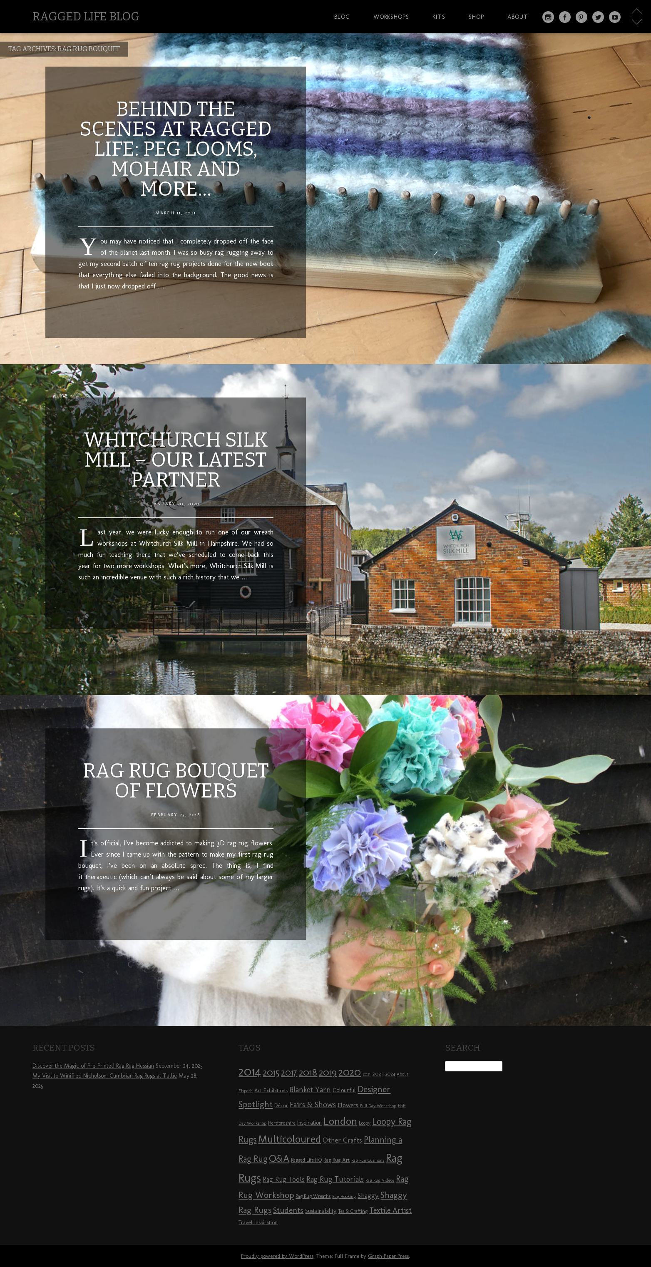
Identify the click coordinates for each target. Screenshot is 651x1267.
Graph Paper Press (388, 1256)
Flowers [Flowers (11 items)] (348, 1105)
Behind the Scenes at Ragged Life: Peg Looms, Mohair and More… (176, 149)
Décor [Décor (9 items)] (281, 1105)
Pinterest (581, 17)
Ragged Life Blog (85, 16)
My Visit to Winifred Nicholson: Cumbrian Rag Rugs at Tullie (104, 1075)
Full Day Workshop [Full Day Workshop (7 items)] (378, 1105)
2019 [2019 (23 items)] (328, 1072)
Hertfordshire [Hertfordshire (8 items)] (282, 1123)
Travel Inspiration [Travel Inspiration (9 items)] (258, 1222)
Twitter (598, 17)
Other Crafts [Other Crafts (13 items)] (342, 1140)
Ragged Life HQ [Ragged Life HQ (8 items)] (306, 1160)
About (517, 16)
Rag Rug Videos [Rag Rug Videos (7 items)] (379, 1180)
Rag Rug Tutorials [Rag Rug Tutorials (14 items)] (335, 1179)
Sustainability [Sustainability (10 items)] (320, 1211)
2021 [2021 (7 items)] (366, 1074)
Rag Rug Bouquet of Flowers (176, 781)
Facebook (565, 17)
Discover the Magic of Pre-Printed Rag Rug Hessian (93, 1065)
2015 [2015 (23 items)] (271, 1072)
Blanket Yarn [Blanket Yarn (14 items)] (310, 1089)
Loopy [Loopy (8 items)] (364, 1123)
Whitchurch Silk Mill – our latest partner (176, 460)
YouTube (615, 17)
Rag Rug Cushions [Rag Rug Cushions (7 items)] (367, 1160)
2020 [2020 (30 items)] (349, 1071)
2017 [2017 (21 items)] (289, 1072)
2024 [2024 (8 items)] (390, 1074)
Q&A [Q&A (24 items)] (279, 1158)
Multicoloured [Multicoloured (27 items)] (289, 1139)
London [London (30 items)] (340, 1121)
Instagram (548, 17)
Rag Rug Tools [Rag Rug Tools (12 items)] (284, 1179)
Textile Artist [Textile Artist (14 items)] (390, 1210)
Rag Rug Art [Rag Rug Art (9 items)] (336, 1159)
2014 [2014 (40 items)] (250, 1071)
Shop (476, 16)
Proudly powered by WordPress (277, 1256)
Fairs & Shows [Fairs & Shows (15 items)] (313, 1104)
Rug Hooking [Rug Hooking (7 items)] (344, 1196)
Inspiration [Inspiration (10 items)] (309, 1122)
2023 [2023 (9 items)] (377, 1073)
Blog (342, 16)
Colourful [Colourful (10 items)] (344, 1090)
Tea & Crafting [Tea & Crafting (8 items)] (353, 1211)
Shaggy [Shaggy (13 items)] (368, 1195)
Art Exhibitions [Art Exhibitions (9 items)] (271, 1090)
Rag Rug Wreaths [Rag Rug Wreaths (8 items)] (313, 1196)
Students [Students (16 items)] (288, 1210)
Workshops (391, 16)
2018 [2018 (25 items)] (308, 1072)
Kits (438, 16)
